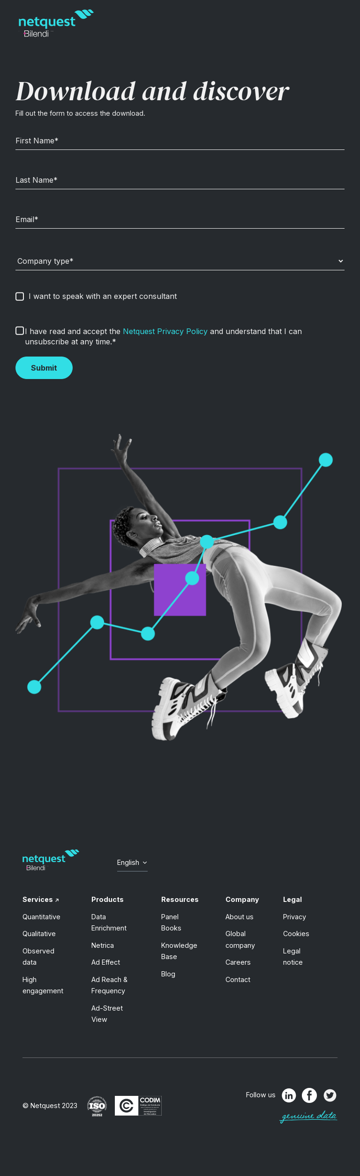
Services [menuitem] (37, 899)
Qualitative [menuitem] (39, 934)
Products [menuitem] (107, 899)
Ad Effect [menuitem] (105, 962)
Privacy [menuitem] (294, 917)
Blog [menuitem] (168, 974)
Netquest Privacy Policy (165, 331)
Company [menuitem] (242, 899)
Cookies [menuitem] (296, 934)
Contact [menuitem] (237, 979)
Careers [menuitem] (238, 962)
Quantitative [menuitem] (41, 917)
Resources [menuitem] (180, 899)
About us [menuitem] (239, 917)
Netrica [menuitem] (102, 945)
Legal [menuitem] (292, 899)
